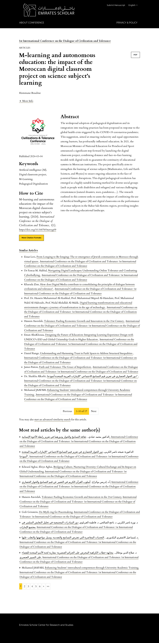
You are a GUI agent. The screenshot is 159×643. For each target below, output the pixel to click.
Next (93, 411)
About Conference (31, 22)
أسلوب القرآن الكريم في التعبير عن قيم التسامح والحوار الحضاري (66, 482)
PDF (135, 55)
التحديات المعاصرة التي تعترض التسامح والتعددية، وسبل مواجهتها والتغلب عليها (80, 537)
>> (48, 586)
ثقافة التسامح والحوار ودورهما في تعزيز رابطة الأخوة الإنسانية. (66, 437)
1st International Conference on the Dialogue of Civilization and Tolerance (65, 41)
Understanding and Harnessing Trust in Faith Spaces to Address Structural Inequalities (86, 353)
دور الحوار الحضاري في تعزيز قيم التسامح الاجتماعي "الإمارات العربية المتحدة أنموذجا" (92, 376)
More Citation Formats (31, 238)
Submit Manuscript (116, 5)
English (134, 4)
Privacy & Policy (126, 22)
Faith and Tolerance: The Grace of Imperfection (65, 367)
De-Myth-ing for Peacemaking (56, 512)
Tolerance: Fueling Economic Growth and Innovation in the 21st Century (84, 321)
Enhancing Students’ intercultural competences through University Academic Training (92, 567)
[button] (26, 101)
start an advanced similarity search (52, 419)
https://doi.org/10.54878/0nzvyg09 (37, 229)
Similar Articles (28, 250)
